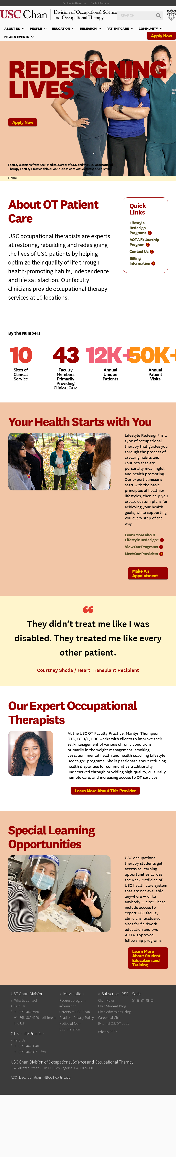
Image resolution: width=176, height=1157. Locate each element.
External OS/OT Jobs (113, 1023)
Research (91, 28)
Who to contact (25, 1000)
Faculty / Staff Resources (74, 3)
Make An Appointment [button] (145, 573)
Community (151, 28)
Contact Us (142, 251)
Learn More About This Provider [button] (105, 791)
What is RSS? (107, 1032)
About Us (15, 28)
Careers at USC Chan (74, 1012)
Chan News (106, 1000)
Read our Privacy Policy (76, 1017)
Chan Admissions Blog (114, 1012)
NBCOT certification (57, 1077)
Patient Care (120, 28)
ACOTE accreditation (26, 1077)
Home (12, 178)
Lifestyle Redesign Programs (141, 227)
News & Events (19, 36)
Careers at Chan (109, 1017)
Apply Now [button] (161, 36)
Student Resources (100, 3)
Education (64, 28)
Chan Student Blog (112, 1006)
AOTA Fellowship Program (144, 242)
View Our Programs (144, 546)
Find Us (19, 1006)
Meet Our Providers (144, 553)
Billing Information (142, 261)
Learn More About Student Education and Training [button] (146, 958)
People (39, 28)
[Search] (140, 15)
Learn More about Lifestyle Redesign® (144, 537)
